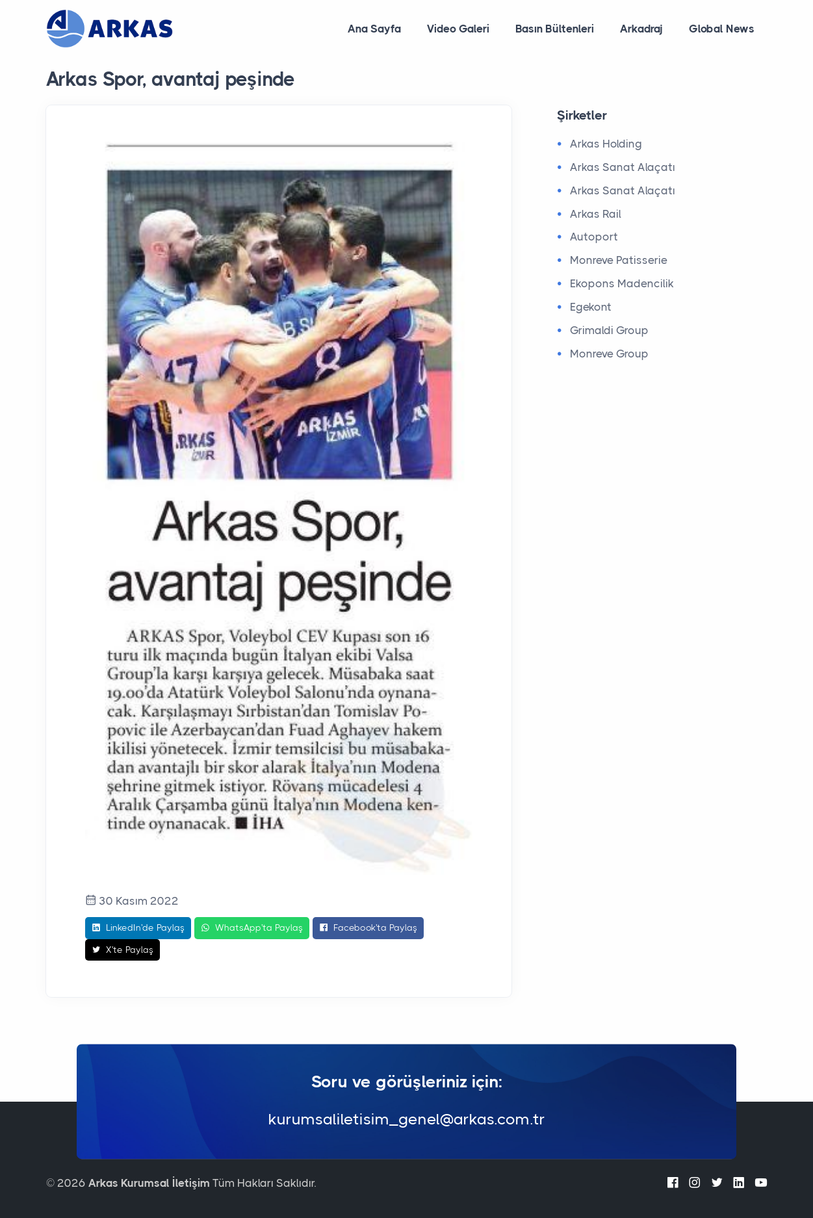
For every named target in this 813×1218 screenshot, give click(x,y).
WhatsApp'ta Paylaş (252, 928)
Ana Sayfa (374, 28)
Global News (722, 28)
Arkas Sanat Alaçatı (622, 167)
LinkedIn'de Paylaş (138, 928)
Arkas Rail (595, 213)
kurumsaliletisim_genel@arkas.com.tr (406, 1120)
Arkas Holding (606, 143)
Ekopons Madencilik (622, 283)
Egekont (591, 306)
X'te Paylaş (122, 950)
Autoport (594, 236)
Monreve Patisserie (618, 259)
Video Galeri (458, 28)
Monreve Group (609, 353)
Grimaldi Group (609, 330)
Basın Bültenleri (554, 28)
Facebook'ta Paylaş (368, 928)
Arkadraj (641, 28)
